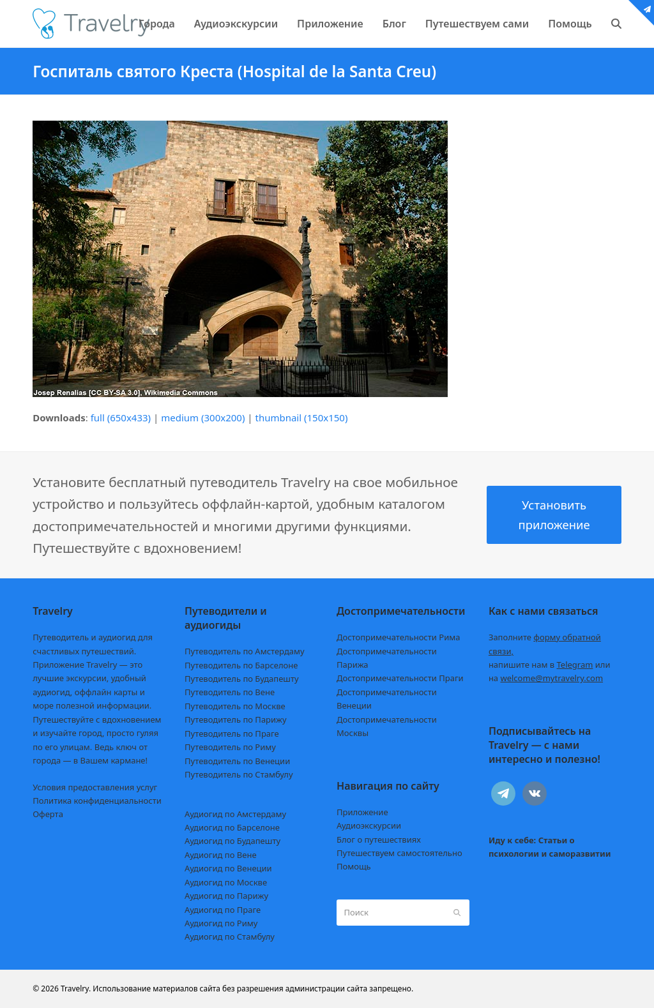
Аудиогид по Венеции (228, 868)
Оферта (48, 814)
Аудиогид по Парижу (226, 895)
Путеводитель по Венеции (237, 761)
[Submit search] (456, 912)
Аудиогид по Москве (226, 882)
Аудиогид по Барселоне (232, 827)
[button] (616, 23)
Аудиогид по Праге (223, 909)
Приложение (362, 812)
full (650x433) (121, 417)
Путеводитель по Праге (232, 733)
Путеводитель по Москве (235, 706)
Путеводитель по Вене (230, 692)
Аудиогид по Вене (220, 855)
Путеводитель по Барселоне (241, 665)
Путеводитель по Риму (230, 747)
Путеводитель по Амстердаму (245, 651)
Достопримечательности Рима (398, 637)
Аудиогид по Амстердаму (235, 814)
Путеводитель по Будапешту (242, 678)
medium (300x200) (203, 417)
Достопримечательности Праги (400, 678)
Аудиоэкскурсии (369, 825)
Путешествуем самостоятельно (399, 853)
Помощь (354, 866)
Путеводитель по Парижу (235, 719)
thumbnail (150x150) (301, 417)
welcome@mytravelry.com (551, 678)
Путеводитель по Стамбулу (239, 774)
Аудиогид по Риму (221, 923)
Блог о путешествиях (379, 839)
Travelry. (76, 988)
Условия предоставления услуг (95, 787)
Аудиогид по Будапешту (232, 840)
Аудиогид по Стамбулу (230, 936)
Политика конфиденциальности (97, 800)
